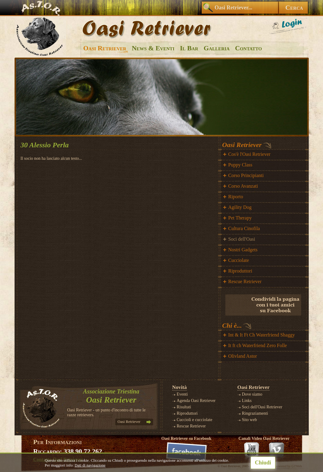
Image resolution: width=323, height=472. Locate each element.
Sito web (249, 419)
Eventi (182, 394)
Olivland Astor (242, 356)
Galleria (217, 48)
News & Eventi (153, 48)
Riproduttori (240, 270)
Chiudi (263, 463)
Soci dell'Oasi (241, 239)
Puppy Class (240, 164)
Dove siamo (252, 394)
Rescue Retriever (245, 281)
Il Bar (189, 48)
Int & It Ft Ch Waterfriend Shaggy (261, 334)
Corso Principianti (246, 175)
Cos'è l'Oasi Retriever (249, 154)
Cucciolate (238, 260)
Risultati (184, 407)
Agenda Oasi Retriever (196, 400)
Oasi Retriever (104, 48)
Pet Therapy (240, 217)
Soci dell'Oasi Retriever (262, 407)
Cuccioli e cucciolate (194, 419)
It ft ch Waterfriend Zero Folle (257, 345)
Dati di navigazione (90, 465)
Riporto (235, 196)
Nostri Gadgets (242, 249)
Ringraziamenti (255, 413)
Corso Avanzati (243, 186)
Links (247, 400)
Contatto (248, 48)
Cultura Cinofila (244, 228)
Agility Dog (240, 207)
